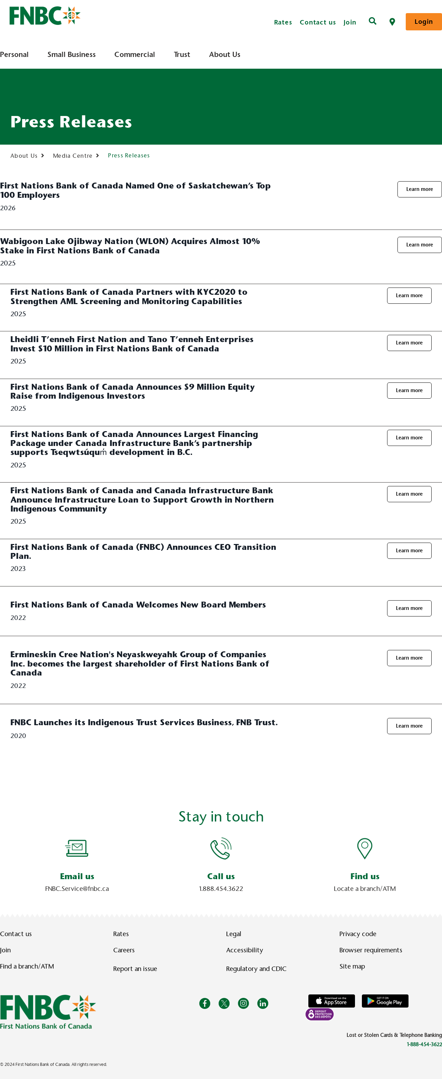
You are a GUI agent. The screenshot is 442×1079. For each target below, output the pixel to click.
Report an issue (135, 969)
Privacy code (357, 934)
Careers (124, 950)
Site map (352, 966)
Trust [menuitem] (182, 54)
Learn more (419, 189)
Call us (221, 876)
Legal (233, 934)
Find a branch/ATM (27, 966)
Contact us (318, 22)
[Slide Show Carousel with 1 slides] (221, 864)
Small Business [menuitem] (71, 54)
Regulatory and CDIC (258, 969)
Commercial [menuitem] (134, 54)
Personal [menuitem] (14, 54)
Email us (77, 876)
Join (350, 22)
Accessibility (244, 950)
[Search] (372, 22)
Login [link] (424, 22)
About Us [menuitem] (224, 54)
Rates (283, 22)
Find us (364, 876)
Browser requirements (370, 950)
